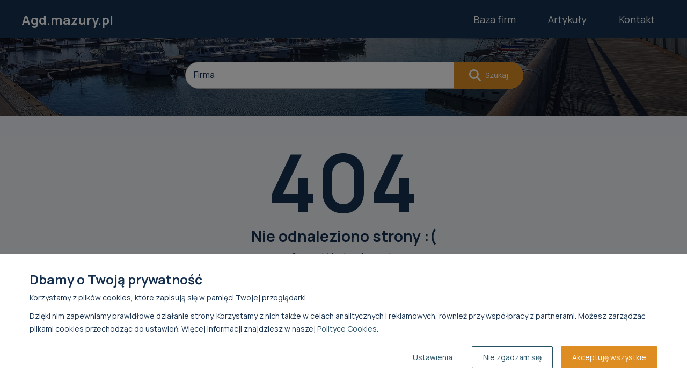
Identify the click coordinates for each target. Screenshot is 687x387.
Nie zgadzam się (512, 357)
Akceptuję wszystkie (609, 357)
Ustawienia (432, 357)
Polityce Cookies (347, 329)
